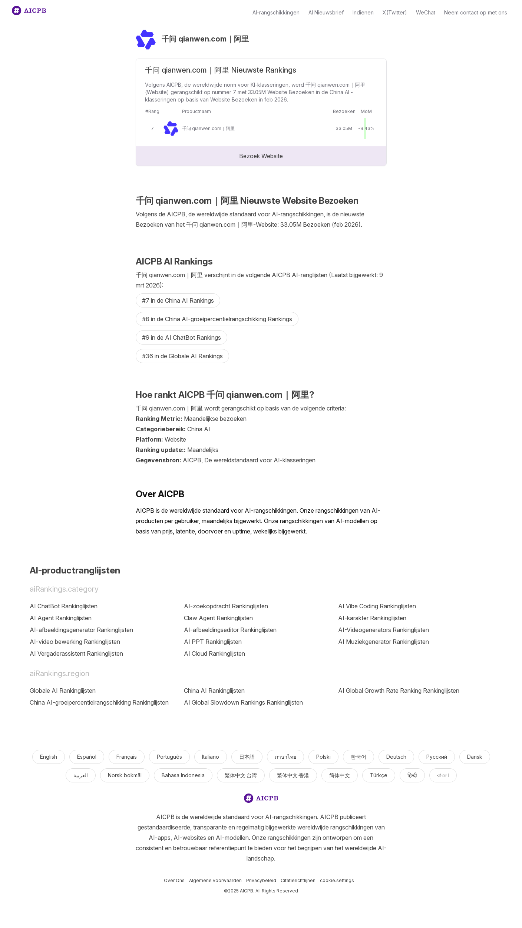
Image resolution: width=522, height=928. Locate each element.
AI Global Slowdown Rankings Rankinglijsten (243, 702)
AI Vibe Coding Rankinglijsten (377, 606)
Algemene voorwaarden (215, 880)
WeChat (425, 12)
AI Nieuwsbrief (326, 12)
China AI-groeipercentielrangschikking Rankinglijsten (99, 702)
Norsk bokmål (125, 775)
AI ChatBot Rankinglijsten (64, 606)
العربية (80, 775)
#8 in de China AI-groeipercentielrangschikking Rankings (217, 319)
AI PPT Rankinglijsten (213, 641)
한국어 (358, 757)
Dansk (474, 757)
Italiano (210, 757)
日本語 (247, 757)
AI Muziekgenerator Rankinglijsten (383, 641)
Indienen (363, 12)
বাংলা (443, 775)
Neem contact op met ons (475, 12)
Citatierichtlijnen (298, 880)
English (48, 757)
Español (86, 757)
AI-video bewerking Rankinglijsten (75, 641)
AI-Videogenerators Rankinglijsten (383, 629)
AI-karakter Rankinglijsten (372, 618)
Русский (436, 757)
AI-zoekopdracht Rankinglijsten (226, 606)
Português (169, 757)
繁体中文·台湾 (241, 775)
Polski (323, 757)
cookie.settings (337, 880)
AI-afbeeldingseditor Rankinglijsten (230, 629)
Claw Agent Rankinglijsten (218, 618)
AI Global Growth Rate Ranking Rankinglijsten (398, 690)
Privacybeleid (261, 880)
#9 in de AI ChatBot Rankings (181, 337)
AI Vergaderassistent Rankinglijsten (76, 653)
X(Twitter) (395, 12)
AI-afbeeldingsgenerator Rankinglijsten (81, 629)
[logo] (261, 800)
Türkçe (378, 775)
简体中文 (339, 775)
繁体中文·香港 (293, 775)
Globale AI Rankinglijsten (63, 690)
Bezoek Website (261, 156)
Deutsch (396, 757)
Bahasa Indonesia (183, 775)
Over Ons (174, 880)
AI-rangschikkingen (276, 12)
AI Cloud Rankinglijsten (214, 653)
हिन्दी (412, 775)
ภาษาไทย (285, 757)
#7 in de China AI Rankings (178, 300)
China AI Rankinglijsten (214, 690)
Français (126, 757)
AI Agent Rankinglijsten (61, 618)
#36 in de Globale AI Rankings (182, 356)
